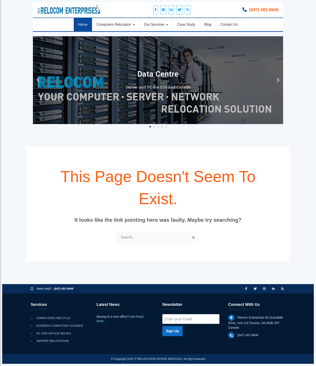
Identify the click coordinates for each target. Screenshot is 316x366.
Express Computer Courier (59, 325)
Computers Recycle (53, 318)
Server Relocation (52, 341)
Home (83, 24)
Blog (207, 24)
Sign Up (172, 331)
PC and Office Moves (53, 333)
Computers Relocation (116, 24)
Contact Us (229, 24)
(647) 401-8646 (264, 9)
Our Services (156, 24)
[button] (38, 80)
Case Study (186, 24)
